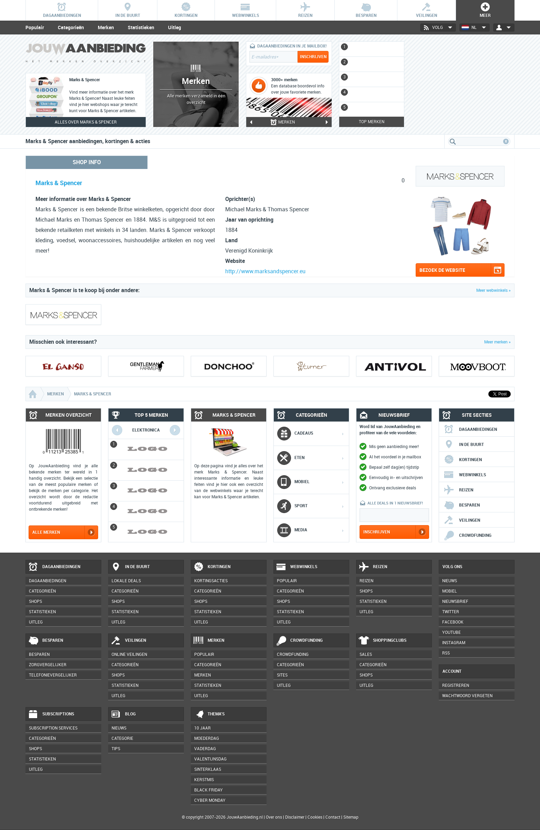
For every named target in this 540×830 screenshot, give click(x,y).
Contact (332, 817)
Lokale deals (126, 580)
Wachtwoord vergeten (467, 695)
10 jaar (202, 728)
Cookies (314, 817)
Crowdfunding (467, 535)
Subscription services (53, 728)
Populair (34, 27)
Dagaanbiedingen (470, 429)
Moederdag (206, 738)
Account (452, 671)
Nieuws (119, 728)
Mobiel (449, 591)
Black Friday (208, 790)
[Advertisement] (463, 84)
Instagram (453, 642)
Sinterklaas (207, 769)
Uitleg (174, 27)
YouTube (451, 632)
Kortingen (463, 459)
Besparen (462, 505)
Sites (282, 675)
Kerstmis (204, 779)
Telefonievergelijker (53, 675)
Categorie (122, 738)
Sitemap (351, 817)
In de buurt (464, 444)
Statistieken (141, 27)
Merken (106, 27)
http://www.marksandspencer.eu (265, 271)
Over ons (274, 817)
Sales (366, 654)
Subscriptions (51, 714)
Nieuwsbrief (455, 601)
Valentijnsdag (210, 759)
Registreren (455, 685)
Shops (35, 601)
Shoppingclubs (382, 640)
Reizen (458, 490)
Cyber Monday (210, 800)
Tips (116, 748)
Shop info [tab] (87, 162)
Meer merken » (497, 342)
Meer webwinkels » (493, 290)
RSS (446, 653)
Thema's (209, 714)
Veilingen (462, 520)
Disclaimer (294, 817)
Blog (123, 714)
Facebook (453, 622)
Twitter (450, 611)
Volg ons (452, 566)
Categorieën (71, 27)
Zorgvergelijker (47, 664)
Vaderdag (205, 748)
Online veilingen (129, 654)
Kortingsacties (211, 580)
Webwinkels (465, 474)
